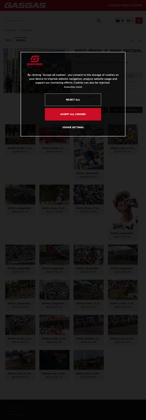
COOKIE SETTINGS (73, 127)
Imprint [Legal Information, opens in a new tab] (79, 86)
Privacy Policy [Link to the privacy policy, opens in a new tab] (69, 86)
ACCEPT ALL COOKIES (73, 114)
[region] (73, 94)
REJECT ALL (73, 100)
